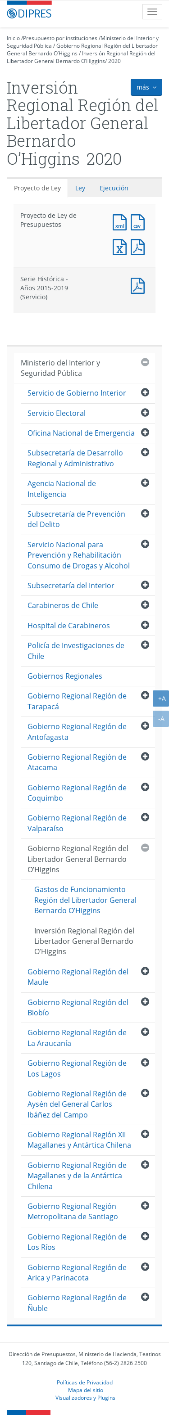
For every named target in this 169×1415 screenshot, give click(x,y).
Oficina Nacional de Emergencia (81, 433)
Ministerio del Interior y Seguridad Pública (60, 368)
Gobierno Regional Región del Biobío (77, 1007)
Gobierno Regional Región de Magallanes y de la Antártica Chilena (77, 1175)
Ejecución (114, 188)
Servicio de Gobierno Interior (76, 393)
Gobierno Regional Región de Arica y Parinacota (77, 1272)
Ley (80, 188)
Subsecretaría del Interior (70, 585)
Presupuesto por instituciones (60, 38)
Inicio (13, 38)
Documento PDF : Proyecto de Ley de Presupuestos (140, 246)
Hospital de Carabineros (68, 626)
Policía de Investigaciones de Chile (75, 650)
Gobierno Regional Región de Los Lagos (77, 1068)
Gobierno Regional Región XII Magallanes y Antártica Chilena (79, 1140)
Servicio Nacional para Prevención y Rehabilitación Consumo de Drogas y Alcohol (78, 555)
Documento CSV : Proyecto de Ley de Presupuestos (140, 221)
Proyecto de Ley (37, 188)
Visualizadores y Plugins (85, 1397)
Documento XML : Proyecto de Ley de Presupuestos (122, 221)
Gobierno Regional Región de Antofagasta (77, 731)
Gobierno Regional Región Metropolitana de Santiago (72, 1211)
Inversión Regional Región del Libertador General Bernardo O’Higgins (81, 57)
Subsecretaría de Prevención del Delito (76, 519)
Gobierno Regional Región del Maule (77, 977)
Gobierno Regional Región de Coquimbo (77, 793)
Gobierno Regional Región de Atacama (77, 762)
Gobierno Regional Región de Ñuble (77, 1303)
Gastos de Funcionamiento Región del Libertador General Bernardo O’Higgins (85, 899)
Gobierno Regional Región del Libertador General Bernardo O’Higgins (77, 858)
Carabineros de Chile (62, 605)
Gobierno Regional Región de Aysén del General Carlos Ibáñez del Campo (77, 1104)
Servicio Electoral (56, 413)
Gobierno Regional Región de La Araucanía (77, 1037)
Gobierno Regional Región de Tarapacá (77, 701)
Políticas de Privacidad (85, 1382)
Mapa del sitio (85, 1389)
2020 (114, 61)
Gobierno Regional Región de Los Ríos (77, 1242)
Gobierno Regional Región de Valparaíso (77, 823)
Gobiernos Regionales (64, 676)
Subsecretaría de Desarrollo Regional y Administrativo (75, 458)
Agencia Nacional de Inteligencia (61, 488)
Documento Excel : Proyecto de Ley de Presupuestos (122, 246)
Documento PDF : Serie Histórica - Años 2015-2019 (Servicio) (140, 285)
